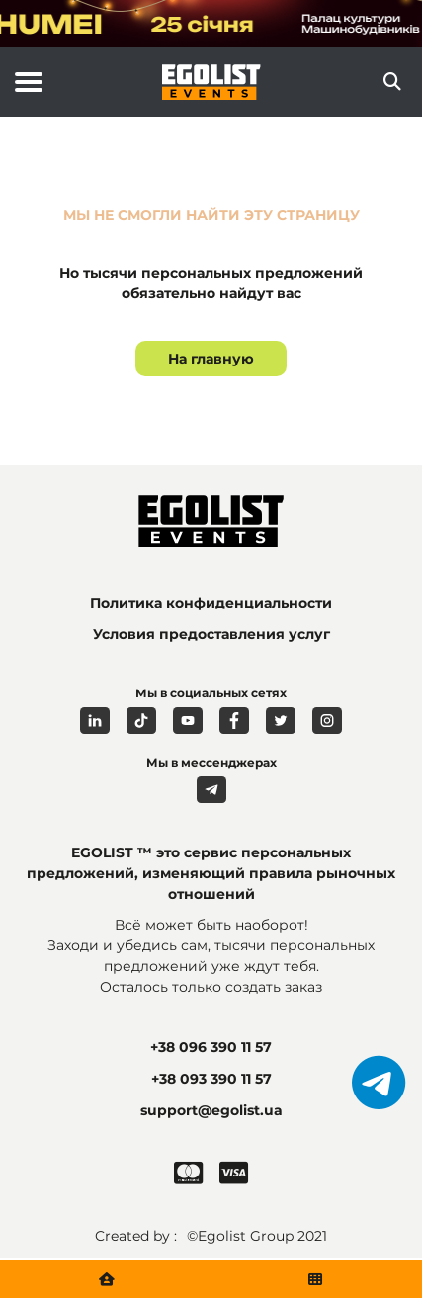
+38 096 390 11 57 (211, 1047)
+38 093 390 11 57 (211, 1079)
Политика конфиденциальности (211, 602)
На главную (211, 358)
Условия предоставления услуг (211, 634)
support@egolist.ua (211, 1110)
